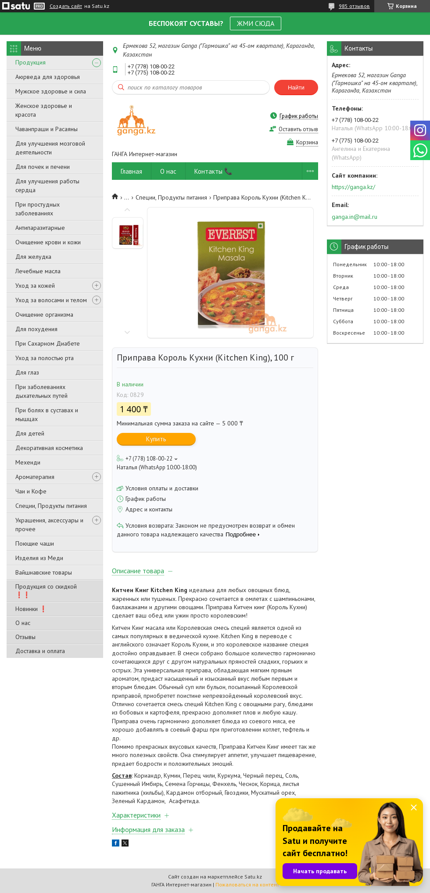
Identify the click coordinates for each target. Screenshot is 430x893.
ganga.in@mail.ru (354, 217)
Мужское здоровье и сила (50, 91)
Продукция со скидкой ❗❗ (46, 590)
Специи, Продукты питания (51, 506)
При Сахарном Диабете (47, 343)
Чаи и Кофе (31, 491)
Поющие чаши (34, 543)
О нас (22, 623)
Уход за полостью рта (44, 358)
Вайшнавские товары (43, 572)
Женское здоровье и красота (43, 110)
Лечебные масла (38, 271)
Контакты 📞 (213, 171)
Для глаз (27, 372)
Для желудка (33, 257)
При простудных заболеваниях (37, 208)
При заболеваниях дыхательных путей (41, 391)
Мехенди (27, 462)
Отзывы (25, 637)
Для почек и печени (42, 167)
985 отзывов (354, 6)
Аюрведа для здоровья (47, 77)
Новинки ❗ (31, 609)
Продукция (30, 62)
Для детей (29, 433)
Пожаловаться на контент (247, 884)
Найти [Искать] (296, 87)
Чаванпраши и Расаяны (46, 129)
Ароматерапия (34, 477)
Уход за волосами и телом (51, 300)
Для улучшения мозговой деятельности (50, 147)
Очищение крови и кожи (48, 242)
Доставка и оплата (40, 651)
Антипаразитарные (40, 228)
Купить (156, 439)
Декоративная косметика (49, 448)
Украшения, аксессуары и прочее (49, 524)
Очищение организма (44, 314)
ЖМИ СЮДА (255, 23)
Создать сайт (66, 6)
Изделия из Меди (39, 558)
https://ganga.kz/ (353, 187)
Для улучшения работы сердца (47, 185)
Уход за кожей (35, 285)
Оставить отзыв (298, 129)
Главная (131, 171)
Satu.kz (253, 876)
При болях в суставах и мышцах (46, 414)
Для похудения (36, 329)
